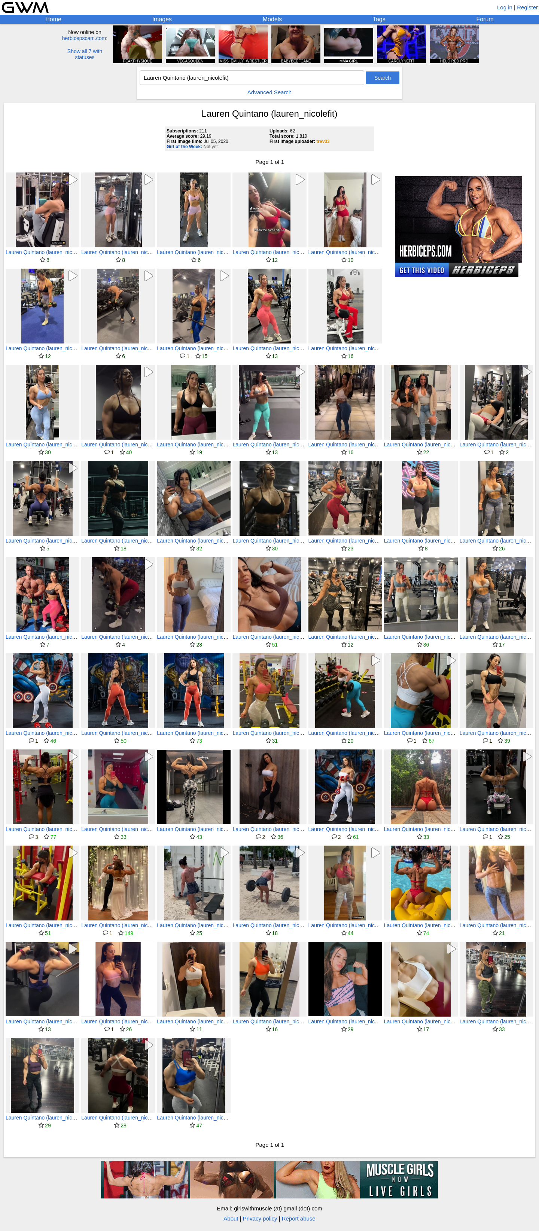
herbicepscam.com (84, 38)
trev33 (322, 141)
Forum (484, 19)
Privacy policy (260, 1218)
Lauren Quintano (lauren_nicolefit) (45, 252)
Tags (379, 19)
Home (53, 19)
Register (527, 7)
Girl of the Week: (184, 146)
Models (272, 19)
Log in (504, 7)
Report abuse (299, 1218)
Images (162, 19)
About (230, 1218)
